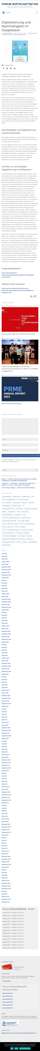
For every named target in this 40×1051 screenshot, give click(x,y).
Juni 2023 (4, 647)
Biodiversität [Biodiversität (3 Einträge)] (16, 496)
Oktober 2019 (5, 765)
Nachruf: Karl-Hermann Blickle (26, 487)
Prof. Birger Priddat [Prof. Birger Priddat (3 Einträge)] (23, 520)
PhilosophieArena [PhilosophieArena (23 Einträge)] (7, 514)
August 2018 (5, 803)
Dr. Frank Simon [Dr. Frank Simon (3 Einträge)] (7, 502)
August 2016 (5, 867)
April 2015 (4, 894)
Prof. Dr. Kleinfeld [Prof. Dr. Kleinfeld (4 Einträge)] (20, 527)
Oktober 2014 (5, 902)
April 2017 (4, 845)
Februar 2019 (5, 786)
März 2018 (4, 816)
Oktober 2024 (5, 604)
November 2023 (6, 634)
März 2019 (4, 784)
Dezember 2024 (6, 599)
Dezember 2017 (6, 824)
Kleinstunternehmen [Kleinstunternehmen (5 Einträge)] (8, 508)
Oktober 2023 (5, 636)
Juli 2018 (4, 805)
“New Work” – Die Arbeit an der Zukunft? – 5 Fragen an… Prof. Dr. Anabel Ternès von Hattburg (19, 484)
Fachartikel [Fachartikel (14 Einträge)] (16, 502)
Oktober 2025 (5, 572)
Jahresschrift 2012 (7, 1008)
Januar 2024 (5, 628)
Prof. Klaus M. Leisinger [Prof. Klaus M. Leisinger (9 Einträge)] (22, 533)
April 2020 (4, 749)
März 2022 (4, 687)
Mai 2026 (4, 553)
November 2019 (6, 762)
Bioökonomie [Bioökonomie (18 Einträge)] (26, 496)
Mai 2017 (4, 843)
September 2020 (6, 736)
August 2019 (5, 770)
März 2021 (4, 719)
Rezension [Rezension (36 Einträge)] (30, 539)
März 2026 (4, 559)
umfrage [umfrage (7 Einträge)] (24, 542)
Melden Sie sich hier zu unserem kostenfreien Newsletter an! (19, 1033)
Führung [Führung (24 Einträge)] (24, 502)
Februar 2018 (5, 819)
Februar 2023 (5, 658)
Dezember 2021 (6, 695)
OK (12, 1048)
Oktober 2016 (5, 862)
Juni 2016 (4, 872)
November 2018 (6, 795)
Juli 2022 (4, 677)
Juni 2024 (4, 615)
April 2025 (4, 588)
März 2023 (4, 655)
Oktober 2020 (5, 733)
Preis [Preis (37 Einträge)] (24, 514)
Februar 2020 (5, 754)
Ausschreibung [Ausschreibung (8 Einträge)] (6, 496)
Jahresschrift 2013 (7, 1005)
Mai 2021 (4, 714)
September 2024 (6, 607)
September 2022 (6, 671)
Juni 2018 (4, 808)
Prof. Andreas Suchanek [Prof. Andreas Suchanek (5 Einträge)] (9, 520)
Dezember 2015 (6, 883)
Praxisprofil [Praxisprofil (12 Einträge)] (17, 514)
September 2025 (6, 575)
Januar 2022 (5, 693)
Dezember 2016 (6, 856)
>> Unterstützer (6, 981)
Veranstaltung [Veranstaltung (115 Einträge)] (33, 542)
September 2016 (6, 864)
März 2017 (4, 848)
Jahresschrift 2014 (7, 1002)
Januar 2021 (5, 725)
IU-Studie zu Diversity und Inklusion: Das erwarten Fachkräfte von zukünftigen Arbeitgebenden (19, 479)
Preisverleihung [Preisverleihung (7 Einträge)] (25, 517)
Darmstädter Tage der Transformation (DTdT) (18, 334)
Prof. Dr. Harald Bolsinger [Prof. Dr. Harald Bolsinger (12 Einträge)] (26, 523)
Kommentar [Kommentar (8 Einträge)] (19, 508)
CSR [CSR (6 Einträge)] (3, 499)
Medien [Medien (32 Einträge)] (4, 511)
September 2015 (6, 888)
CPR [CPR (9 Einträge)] (32, 496)
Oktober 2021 (5, 701)
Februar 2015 (5, 896)
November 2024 (6, 602)
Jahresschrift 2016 (7, 996)
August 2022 (5, 674)
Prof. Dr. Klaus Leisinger (8, 487)
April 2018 (4, 813)
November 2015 (6, 886)
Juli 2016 (4, 870)
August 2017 (5, 835)
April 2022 (4, 685)
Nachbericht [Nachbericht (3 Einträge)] (11, 511)
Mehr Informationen (25, 1048)
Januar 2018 (5, 821)
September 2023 (6, 639)
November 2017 (6, 827)
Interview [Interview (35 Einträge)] (31, 502)
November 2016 (6, 859)
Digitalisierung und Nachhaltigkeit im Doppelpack (16, 26)
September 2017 (6, 832)
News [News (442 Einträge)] (18, 511)
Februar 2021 (5, 722)
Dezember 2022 (6, 663)
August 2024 (5, 610)
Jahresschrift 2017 (7, 993)
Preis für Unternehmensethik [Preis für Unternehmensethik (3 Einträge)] (11, 517)
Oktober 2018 (5, 797)
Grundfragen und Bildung (12, 338)
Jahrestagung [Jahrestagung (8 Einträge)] (6, 505)
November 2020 (6, 730)
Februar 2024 (5, 626)
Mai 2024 (4, 618)
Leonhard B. (5, 483)
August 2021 (5, 706)
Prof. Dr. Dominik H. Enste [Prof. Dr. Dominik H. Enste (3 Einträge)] (10, 523)
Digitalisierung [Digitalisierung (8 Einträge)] (10, 499)
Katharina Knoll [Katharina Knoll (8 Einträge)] (16, 505)
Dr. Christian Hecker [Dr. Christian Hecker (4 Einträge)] (22, 499)
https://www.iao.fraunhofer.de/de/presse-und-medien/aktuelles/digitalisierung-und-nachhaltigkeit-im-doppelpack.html (18, 290)
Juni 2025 (4, 583)
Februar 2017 (5, 851)
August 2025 (5, 577)
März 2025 (4, 591)
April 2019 (4, 781)
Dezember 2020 (6, 728)
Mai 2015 (4, 891)
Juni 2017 (4, 840)
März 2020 (4, 752)
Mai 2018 (4, 811)
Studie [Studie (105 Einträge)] (18, 542)
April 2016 (4, 875)
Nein (16, 1048)
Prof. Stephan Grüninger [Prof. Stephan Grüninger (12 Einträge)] (25, 536)
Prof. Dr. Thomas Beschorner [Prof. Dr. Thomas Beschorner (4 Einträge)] (10, 530)
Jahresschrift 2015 (7, 999)
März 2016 (4, 878)
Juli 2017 (4, 837)
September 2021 (6, 703)
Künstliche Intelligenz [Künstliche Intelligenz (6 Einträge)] (31, 508)
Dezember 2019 (6, 760)
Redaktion (8, 33)
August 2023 (5, 642)
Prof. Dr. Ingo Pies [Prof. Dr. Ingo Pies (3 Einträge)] (7, 527)
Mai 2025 (4, 585)
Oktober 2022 (5, 669)
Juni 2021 (4, 711)
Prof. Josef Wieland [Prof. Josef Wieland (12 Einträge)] (8, 533)
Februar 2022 (5, 690)
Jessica (3, 479)
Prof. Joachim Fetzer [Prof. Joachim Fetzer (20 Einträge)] (27, 530)
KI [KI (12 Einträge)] (23, 505)
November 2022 (6, 666)
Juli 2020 (4, 741)
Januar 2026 (5, 564)
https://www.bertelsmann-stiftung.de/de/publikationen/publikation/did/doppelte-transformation (18, 275)
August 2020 (5, 738)
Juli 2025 (4, 580)
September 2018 (6, 800)
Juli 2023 (4, 644)
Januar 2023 (5, 661)
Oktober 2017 (5, 829)
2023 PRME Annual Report (11, 403)
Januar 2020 (5, 757)
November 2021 (6, 698)
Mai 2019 (4, 778)
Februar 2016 (5, 880)
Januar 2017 (5, 854)
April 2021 (4, 717)
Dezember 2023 (6, 631)
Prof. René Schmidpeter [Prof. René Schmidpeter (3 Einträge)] (9, 536)
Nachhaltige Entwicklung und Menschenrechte (19, 34)
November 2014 (6, 899)
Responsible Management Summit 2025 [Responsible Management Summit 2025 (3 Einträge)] (13, 539)
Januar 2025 (5, 596)
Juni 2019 (4, 776)
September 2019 (6, 768)
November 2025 (6, 569)
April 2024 (4, 620)
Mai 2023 (4, 650)
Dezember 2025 (6, 567)
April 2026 (4, 556)
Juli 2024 (4, 612)
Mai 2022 (4, 682)
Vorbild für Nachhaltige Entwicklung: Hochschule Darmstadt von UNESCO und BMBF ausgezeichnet (20, 369)
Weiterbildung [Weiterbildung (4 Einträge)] (6, 545)
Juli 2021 (4, 709)
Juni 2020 (4, 744)
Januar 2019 (5, 789)
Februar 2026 (5, 561)
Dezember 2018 (6, 792)
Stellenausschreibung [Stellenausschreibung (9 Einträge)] (8, 542)
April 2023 (4, 652)
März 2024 (4, 623)
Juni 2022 (4, 679)
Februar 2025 (5, 594)
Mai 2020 (4, 746)
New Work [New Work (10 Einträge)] (25, 511)
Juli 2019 (4, 773)
